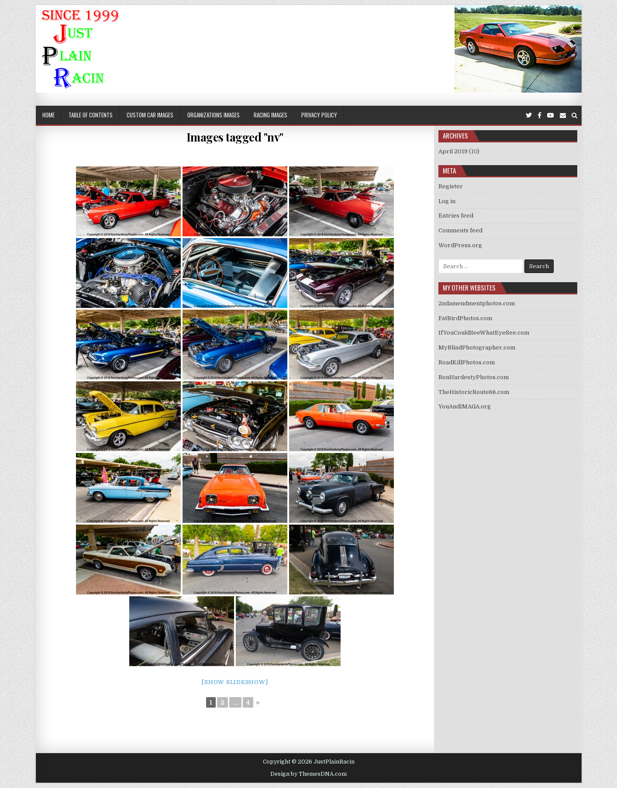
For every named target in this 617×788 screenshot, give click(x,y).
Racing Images (270, 115)
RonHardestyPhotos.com (473, 377)
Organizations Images (213, 115)
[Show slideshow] (235, 682)
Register (450, 186)
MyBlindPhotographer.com (476, 347)
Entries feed (455, 215)
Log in (446, 201)
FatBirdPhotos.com (465, 318)
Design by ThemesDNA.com (308, 774)
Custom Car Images (150, 115)
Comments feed (460, 230)
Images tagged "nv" (234, 137)
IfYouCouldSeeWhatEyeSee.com (483, 332)
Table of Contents (91, 115)
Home (48, 115)
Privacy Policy (319, 115)
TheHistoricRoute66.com (473, 392)
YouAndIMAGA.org (464, 406)
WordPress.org (460, 245)
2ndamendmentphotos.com (476, 303)
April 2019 (453, 151)
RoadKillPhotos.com (466, 362)
